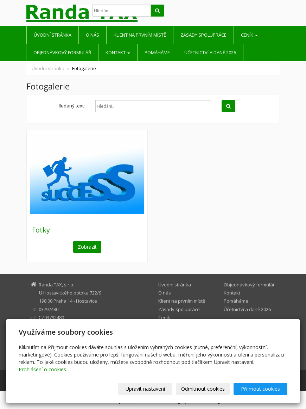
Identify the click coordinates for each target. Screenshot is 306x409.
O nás (92, 35)
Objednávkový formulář (62, 52)
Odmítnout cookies (203, 388)
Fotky (41, 230)
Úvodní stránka (52, 35)
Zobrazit (87, 246)
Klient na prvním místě (140, 35)
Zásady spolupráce (203, 35)
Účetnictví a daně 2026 (210, 52)
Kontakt (118, 52)
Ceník (249, 35)
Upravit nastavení (145, 388)
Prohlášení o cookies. (43, 369)
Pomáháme (157, 52)
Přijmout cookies (260, 388)
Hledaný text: (71, 106)
